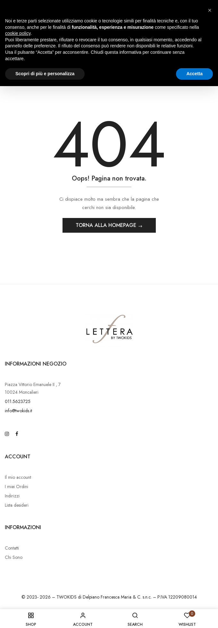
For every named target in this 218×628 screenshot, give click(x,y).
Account (17, 456)
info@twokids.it (18, 410)
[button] (210, 10)
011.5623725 (17, 401)
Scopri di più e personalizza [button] (44, 73)
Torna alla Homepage (107, 225)
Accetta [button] (194, 73)
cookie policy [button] (17, 33)
